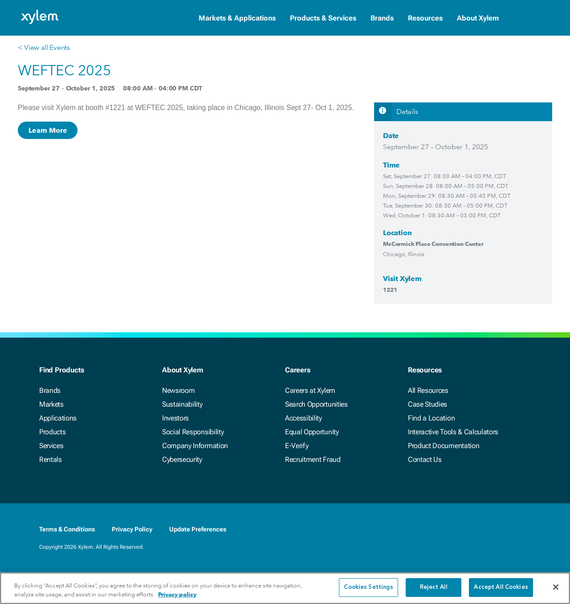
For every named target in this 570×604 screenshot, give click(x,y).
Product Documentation (443, 445)
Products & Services (323, 18)
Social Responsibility (193, 432)
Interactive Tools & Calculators (453, 432)
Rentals (50, 459)
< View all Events (44, 47)
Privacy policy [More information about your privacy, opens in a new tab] (177, 596)
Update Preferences (197, 529)
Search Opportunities (316, 404)
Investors (175, 418)
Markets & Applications (237, 18)
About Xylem (478, 18)
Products (52, 432)
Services (51, 445)
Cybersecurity (182, 459)
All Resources (428, 390)
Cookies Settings (368, 589)
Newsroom (178, 390)
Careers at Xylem (310, 390)
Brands (382, 18)
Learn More (47, 130)
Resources (425, 18)
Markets (51, 404)
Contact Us (425, 459)
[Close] (556, 589)
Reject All (434, 589)
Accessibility (303, 418)
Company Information (195, 445)
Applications (58, 418)
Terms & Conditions (67, 529)
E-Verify (296, 445)
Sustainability (182, 404)
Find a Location (431, 418)
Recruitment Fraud (313, 459)
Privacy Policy (132, 529)
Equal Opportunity (312, 432)
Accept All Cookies (501, 589)
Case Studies (427, 404)
